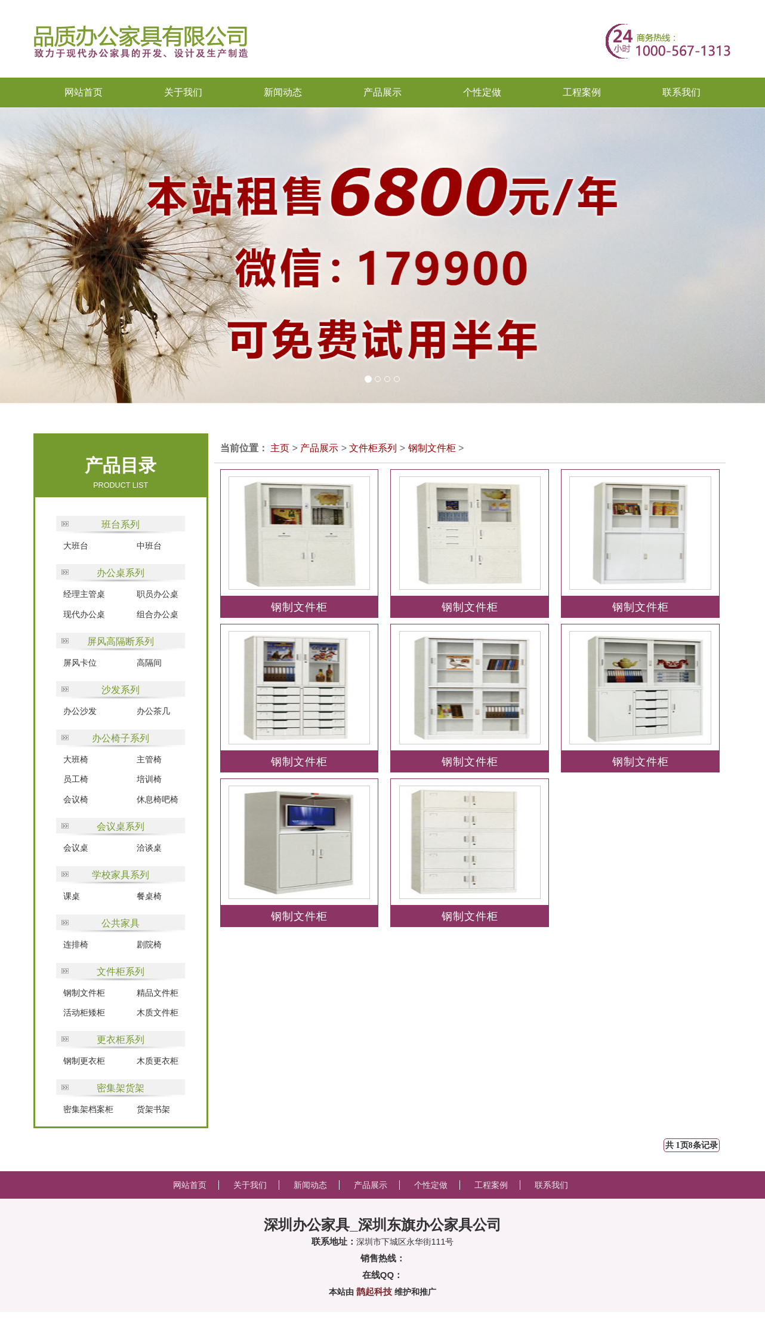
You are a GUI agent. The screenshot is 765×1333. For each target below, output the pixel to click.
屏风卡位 (80, 662)
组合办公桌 (157, 614)
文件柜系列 (120, 971)
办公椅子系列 (120, 738)
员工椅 (75, 779)
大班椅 (75, 759)
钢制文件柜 (84, 993)
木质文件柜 (157, 1012)
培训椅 (149, 779)
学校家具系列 (120, 875)
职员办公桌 (157, 594)
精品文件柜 (157, 993)
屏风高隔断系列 (120, 641)
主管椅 (149, 759)
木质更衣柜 (157, 1061)
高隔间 (149, 662)
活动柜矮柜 (84, 1012)
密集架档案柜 (88, 1109)
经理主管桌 (84, 594)
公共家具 (120, 923)
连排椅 (75, 944)
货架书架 (153, 1109)
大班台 (75, 545)
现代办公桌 (84, 614)
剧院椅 (149, 944)
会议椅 (75, 799)
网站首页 (83, 92)
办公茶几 (153, 711)
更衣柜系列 (120, 1040)
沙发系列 (120, 690)
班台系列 (120, 524)
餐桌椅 (149, 896)
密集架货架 (120, 1088)
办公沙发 (80, 711)
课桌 (71, 896)
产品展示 (319, 448)
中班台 (149, 545)
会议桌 (75, 847)
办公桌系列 (120, 573)
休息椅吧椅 (157, 799)
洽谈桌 (149, 847)
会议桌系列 (120, 826)
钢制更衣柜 (84, 1061)
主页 (279, 448)
